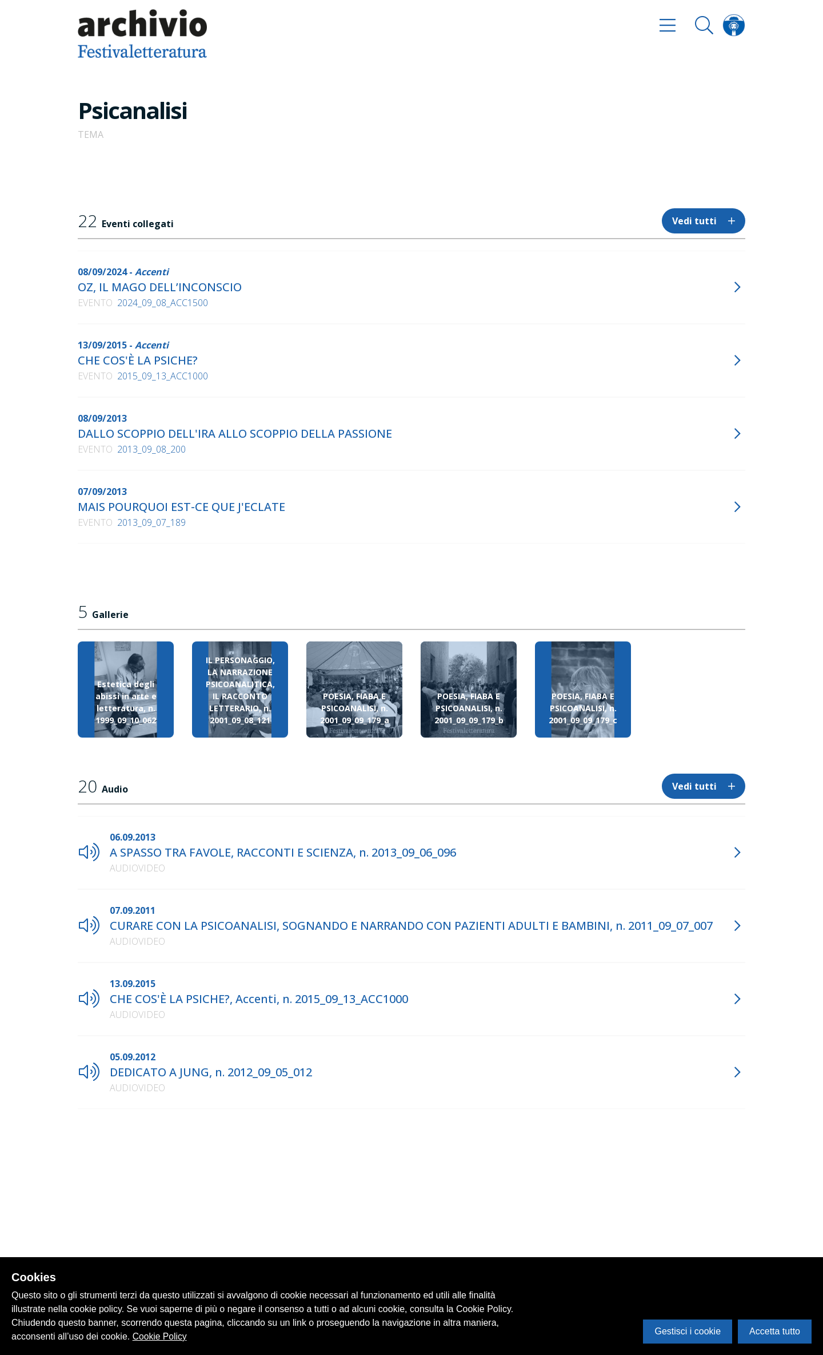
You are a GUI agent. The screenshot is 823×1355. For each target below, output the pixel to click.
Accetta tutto (774, 1331)
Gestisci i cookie (687, 1331)
